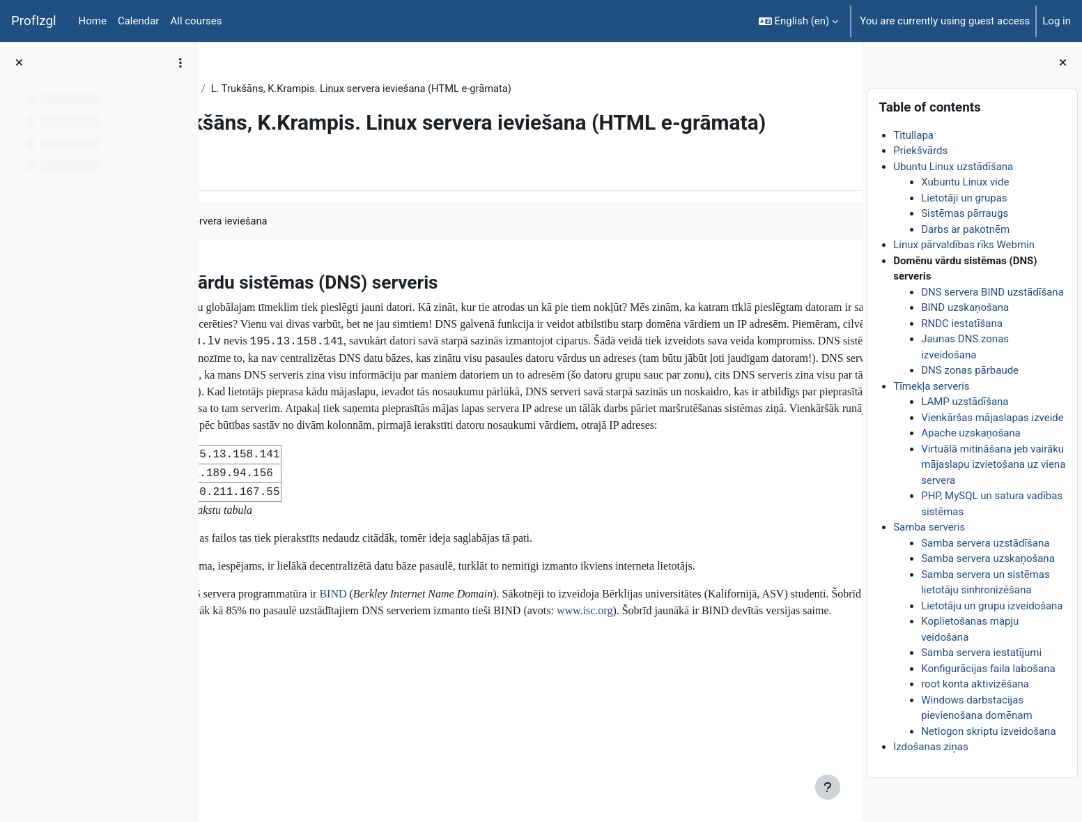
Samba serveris (929, 527)
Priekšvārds (920, 150)
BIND (456, 696)
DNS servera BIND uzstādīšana (992, 292)
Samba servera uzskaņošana (988, 558)
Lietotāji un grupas (964, 198)
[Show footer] (827, 787)
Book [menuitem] (249, 219)
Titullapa (913, 135)
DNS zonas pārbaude (970, 370)
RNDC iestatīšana (962, 323)
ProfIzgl (33, 21)
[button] (799, 21)
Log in (1056, 21)
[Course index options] (180, 62)
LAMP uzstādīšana (964, 401)
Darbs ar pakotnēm (965, 229)
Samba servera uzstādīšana (985, 543)
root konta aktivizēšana (975, 684)
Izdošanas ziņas (930, 746)
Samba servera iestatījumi (981, 652)
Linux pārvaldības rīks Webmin (964, 244)
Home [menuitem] (93, 21)
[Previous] (214, 328)
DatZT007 (249, 88)
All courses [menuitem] (196, 21)
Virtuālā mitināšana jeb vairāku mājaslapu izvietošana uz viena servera (993, 465)
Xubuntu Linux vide (965, 182)
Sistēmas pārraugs (964, 213)
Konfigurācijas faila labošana (988, 668)
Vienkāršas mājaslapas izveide (992, 417)
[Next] (847, 328)
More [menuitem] (295, 219)
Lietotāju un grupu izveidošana (991, 606)
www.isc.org (437, 730)
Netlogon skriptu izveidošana (988, 731)
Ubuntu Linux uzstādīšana (953, 166)
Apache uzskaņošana (971, 433)
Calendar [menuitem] (139, 21)
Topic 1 (304, 88)
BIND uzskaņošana (965, 307)
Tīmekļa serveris (931, 386)
